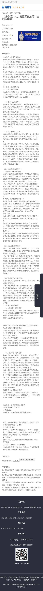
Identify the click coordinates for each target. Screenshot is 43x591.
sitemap (39, 507)
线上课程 (20, 528)
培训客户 (20, 518)
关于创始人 (24, 507)
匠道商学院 (15, 507)
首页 (11, 13)
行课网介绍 (5, 507)
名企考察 (12, 528)
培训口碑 (29, 518)
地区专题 (33, 507)
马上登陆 (16, 461)
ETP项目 (4, 528)
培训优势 (4, 518)
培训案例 (12, 518)
